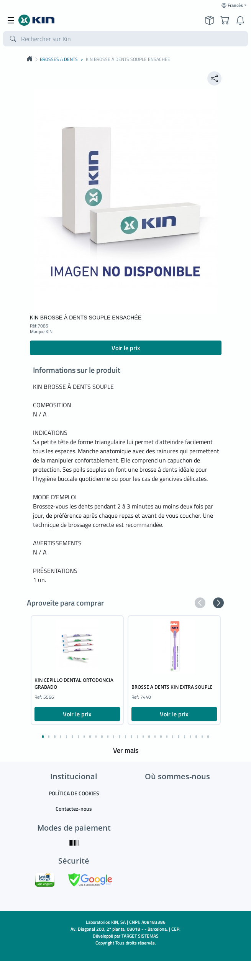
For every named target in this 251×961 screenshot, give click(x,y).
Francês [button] (232, 5)
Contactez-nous (74, 809)
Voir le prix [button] (126, 347)
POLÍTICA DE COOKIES (74, 793)
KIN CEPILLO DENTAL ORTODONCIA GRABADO (73, 683)
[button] (200, 603)
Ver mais (125, 750)
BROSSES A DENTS (59, 59)
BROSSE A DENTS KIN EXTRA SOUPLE (172, 687)
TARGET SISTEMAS (140, 936)
